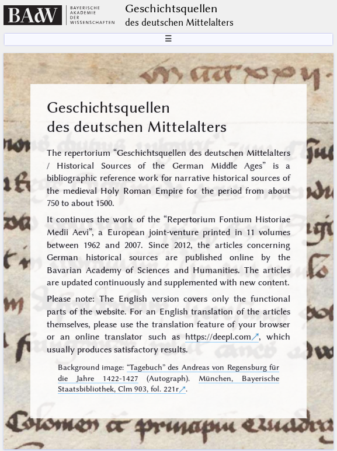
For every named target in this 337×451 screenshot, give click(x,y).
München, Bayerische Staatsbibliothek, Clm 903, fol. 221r (169, 384)
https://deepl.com (218, 336)
